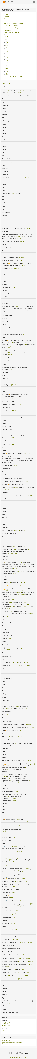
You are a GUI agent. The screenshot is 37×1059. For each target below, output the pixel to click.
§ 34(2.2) (13, 385)
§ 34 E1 (7, 826)
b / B (6, 38)
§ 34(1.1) (19, 851)
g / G (6, 45)
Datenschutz (18, 1057)
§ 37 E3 (27, 177)
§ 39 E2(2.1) (14, 846)
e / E (6, 42)
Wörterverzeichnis (8, 35)
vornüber (30, 942)
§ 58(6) (7, 590)
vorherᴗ (31, 900)
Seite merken (6, 1022)
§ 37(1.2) (30, 95)
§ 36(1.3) (11, 860)
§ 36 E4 (21, 238)
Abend (12, 920)
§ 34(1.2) (5, 831)
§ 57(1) (28, 228)
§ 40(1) (19, 90)
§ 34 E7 (11, 369)
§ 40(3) (31, 613)
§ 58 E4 (15, 568)
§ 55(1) (23, 90)
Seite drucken (6, 1025)
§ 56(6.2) (25, 606)
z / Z (6, 74)
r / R (6, 62)
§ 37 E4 (13, 662)
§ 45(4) (19, 404)
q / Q (6, 61)
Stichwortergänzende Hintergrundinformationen (15, 77)
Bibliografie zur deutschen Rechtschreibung (13, 1042)
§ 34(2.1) (11, 778)
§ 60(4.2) (21, 257)
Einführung (6, 16)
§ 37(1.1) (27, 543)
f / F (6, 44)
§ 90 (6, 855)
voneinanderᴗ (18, 826)
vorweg (29, 972)
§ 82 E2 (23, 648)
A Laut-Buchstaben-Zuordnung (11, 21)
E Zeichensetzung (8, 30)
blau (9, 638)
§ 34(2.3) (20, 562)
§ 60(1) (22, 590)
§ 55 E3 (29, 549)
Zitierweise (24, 1057)
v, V (24, 530)
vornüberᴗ (15, 939)
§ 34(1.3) (13, 410)
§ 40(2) (8, 650)
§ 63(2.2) (10, 347)
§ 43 (8, 553)
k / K (6, 51)
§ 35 (8, 766)
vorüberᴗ (23, 955)
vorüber (28, 958)
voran (27, 858)
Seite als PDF (6, 1023)
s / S (6, 64)
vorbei (26, 881)
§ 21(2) (16, 743)
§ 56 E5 (8, 608)
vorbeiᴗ (23, 878)
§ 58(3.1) (18, 819)
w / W (6, 70)
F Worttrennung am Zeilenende (11, 32)
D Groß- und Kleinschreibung (11, 28)
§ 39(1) (9, 582)
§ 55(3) (14, 549)
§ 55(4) (13, 193)
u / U (6, 67)
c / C (6, 39)
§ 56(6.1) (25, 602)
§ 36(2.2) (20, 236)
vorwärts (8, 966)
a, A (8, 90)
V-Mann (18, 92)
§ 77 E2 (11, 308)
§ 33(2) (5, 776)
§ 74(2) (23, 875)
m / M (6, 54)
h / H (6, 47)
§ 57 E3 (13, 886)
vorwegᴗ (23, 969)
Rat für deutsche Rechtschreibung (10, 1040)
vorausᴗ (15, 865)
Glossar (6, 18)
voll (26, 782)
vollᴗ (7, 769)
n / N (6, 56)
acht (10, 589)
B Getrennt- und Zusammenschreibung (13, 23)
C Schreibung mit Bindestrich (11, 25)
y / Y (6, 73)
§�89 (10, 629)
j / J (6, 50)
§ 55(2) (11, 92)
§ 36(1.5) (18, 782)
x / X (6, 71)
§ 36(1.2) (19, 312)
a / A (6, 36)
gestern (13, 892)
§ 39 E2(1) (22, 582)
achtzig (10, 611)
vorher (8, 906)
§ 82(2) (16, 306)
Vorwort (6, 14)
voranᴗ (14, 855)
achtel (10, 602)
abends (13, 923)
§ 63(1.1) (18, 665)
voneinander (15, 831)
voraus (8, 870)
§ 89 (15, 536)
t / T (6, 65)
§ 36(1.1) (24, 263)
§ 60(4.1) (22, 265)
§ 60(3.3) (28, 724)
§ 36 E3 (16, 462)
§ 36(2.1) (18, 310)
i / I (6, 48)
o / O (6, 57)
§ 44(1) (20, 594)
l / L (6, 53)
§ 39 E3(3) (29, 821)
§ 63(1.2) (10, 346)
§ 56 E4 (11, 604)
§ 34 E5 (12, 342)
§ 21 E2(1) (20, 979)
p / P (6, 59)
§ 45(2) (13, 543)
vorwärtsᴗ (30, 961)
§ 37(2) (10, 162)
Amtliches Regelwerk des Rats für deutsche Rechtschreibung (14, 82)
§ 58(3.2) (12, 821)
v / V (6, 68)
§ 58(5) (14, 566)
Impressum (12, 1057)
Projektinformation (7, 1043)
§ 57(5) (17, 910)
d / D (6, 41)
